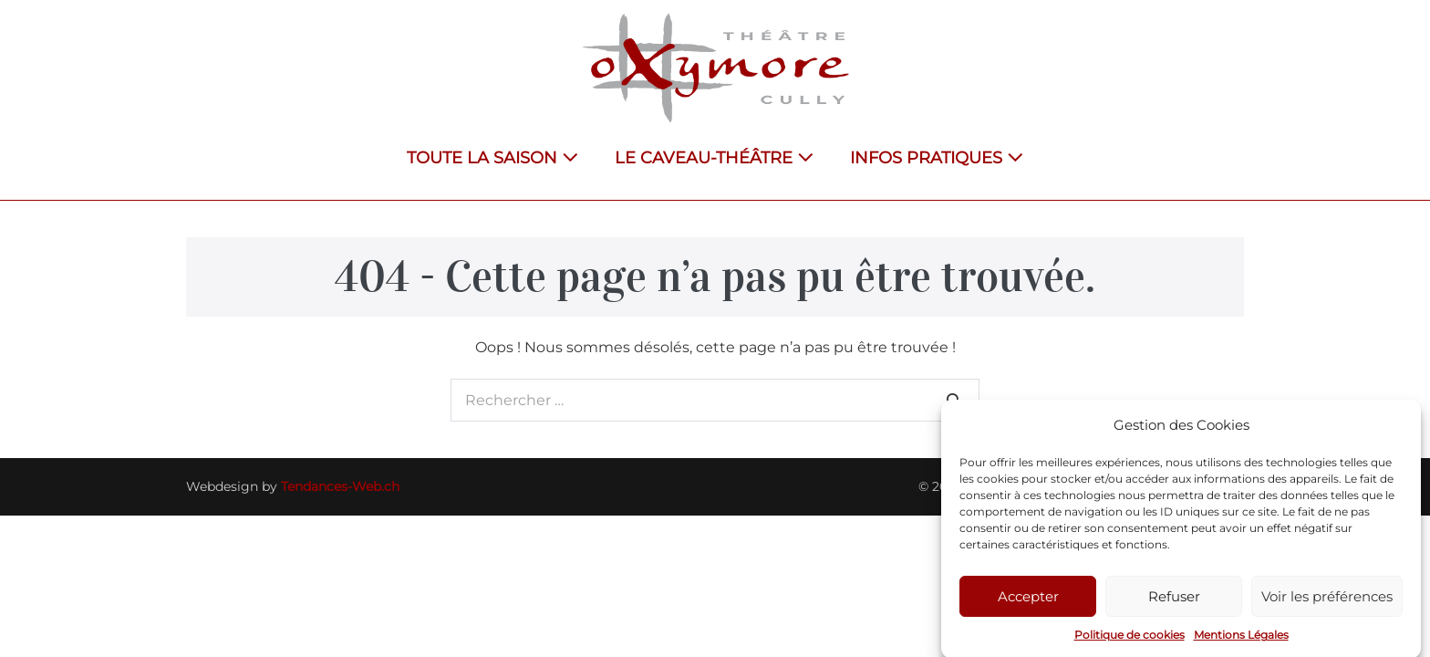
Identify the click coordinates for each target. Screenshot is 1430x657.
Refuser (1174, 601)
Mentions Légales (1241, 640)
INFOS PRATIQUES (936, 158)
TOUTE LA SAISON (492, 158)
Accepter (1028, 601)
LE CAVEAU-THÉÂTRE (714, 158)
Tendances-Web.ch (340, 486)
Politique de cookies (1129, 640)
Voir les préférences (1327, 601)
